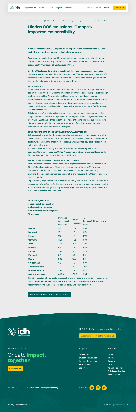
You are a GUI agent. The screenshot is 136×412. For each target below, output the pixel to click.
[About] (110, 357)
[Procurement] (85, 364)
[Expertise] (83, 368)
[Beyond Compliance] (88, 361)
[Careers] (111, 361)
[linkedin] (104, 387)
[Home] (19, 332)
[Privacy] (11, 405)
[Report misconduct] (23, 405)
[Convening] (84, 354)
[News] (110, 354)
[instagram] (98, 387)
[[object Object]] (49, 294)
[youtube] (92, 387)
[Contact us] (15, 368)
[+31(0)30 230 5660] (32, 388)
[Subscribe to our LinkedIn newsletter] (97, 335)
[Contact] (111, 364)
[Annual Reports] (115, 368)
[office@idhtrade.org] (49, 388)
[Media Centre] (114, 374)
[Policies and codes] (116, 371)
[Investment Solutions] (88, 357)
